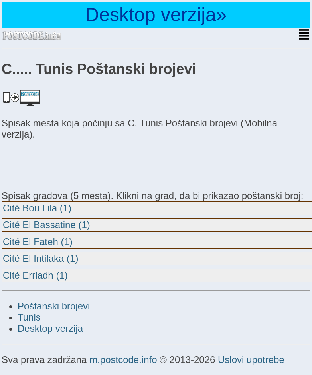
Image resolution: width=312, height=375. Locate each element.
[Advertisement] (65, 164)
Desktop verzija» (156, 14)
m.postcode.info (123, 359)
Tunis (29, 317)
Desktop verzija (50, 328)
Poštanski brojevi (54, 306)
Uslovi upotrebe (251, 359)
